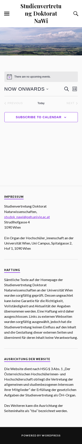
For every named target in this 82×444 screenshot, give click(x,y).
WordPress (51, 435)
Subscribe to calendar (38, 117)
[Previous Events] (13, 103)
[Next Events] (72, 103)
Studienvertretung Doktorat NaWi (41, 13)
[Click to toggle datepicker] (26, 89)
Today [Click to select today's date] (40, 103)
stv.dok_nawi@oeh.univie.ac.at (27, 217)
